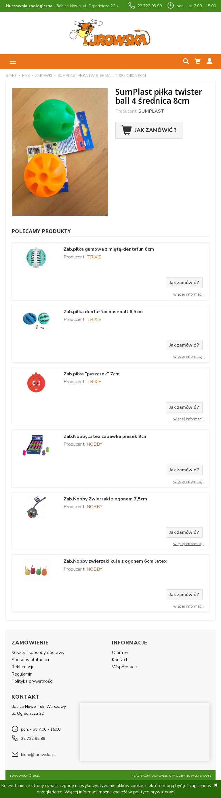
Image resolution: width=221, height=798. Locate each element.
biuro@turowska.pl (38, 753)
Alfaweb (159, 774)
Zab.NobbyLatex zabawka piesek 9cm (106, 437)
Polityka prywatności (32, 681)
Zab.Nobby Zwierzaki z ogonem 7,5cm (105, 499)
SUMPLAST (151, 111)
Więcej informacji (188, 294)
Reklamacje (23, 666)
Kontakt (119, 659)
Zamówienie (30, 642)
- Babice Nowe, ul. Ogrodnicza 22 (62, 6)
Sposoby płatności (30, 659)
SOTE (207, 774)
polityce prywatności (154, 792)
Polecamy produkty (41, 231)
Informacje (129, 642)
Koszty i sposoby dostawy (38, 651)
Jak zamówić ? (148, 130)
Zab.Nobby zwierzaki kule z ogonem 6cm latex (115, 561)
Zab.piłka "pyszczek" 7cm (91, 374)
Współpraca (124, 666)
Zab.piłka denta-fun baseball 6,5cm (103, 312)
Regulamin (22, 673)
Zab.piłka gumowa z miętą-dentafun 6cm (109, 249)
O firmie (120, 651)
